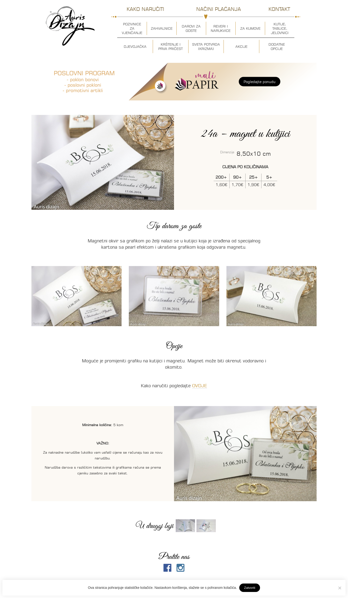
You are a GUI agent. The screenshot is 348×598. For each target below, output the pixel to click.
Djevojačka (135, 46)
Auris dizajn (70, 26)
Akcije (241, 46)
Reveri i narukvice (221, 28)
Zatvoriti (249, 588)
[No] (339, 587)
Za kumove (250, 28)
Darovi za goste (191, 28)
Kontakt (279, 9)
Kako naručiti (145, 9)
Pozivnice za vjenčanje (132, 28)
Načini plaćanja (218, 9)
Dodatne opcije (276, 46)
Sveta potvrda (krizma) (206, 46)
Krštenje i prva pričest (170, 46)
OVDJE (199, 385)
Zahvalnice (162, 28)
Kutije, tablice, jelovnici (280, 28)
